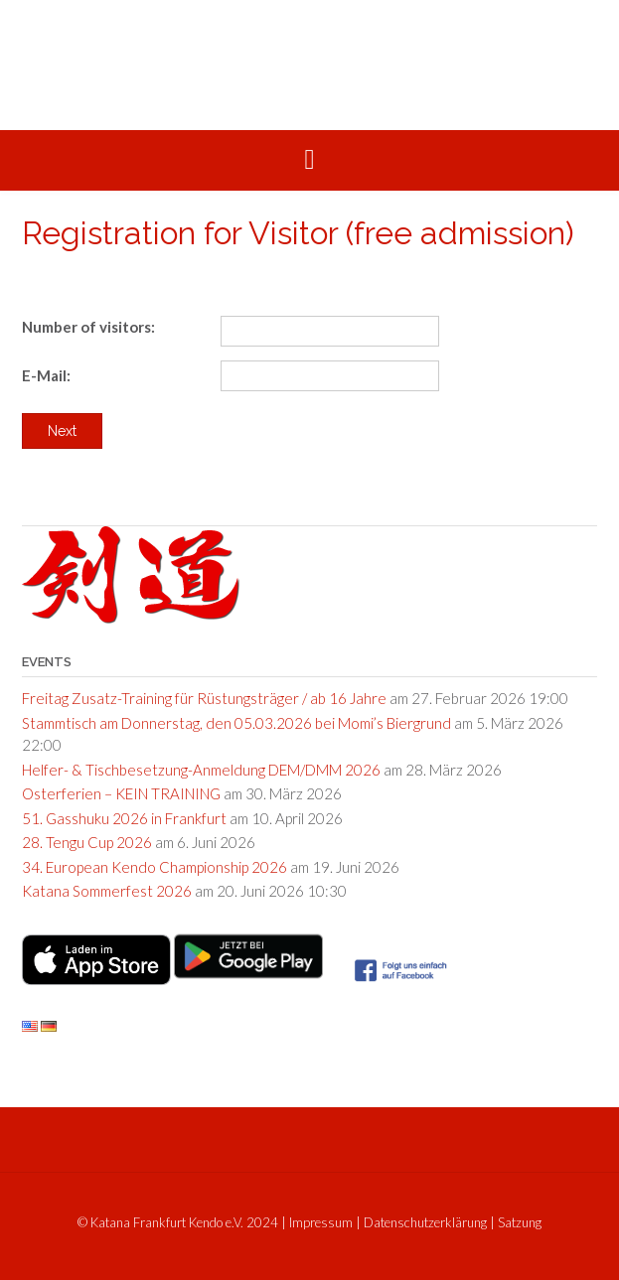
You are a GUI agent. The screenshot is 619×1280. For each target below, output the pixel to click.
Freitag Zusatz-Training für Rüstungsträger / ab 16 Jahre (204, 698)
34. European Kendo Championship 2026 (154, 867)
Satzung (520, 1222)
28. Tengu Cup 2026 (87, 842)
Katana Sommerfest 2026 (107, 891)
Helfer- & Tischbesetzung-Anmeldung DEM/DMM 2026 (201, 770)
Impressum (321, 1222)
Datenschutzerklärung (425, 1222)
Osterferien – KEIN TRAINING (121, 793)
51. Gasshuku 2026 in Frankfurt (124, 818)
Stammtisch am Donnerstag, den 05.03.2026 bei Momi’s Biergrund (236, 723)
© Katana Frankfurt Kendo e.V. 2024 (177, 1222)
